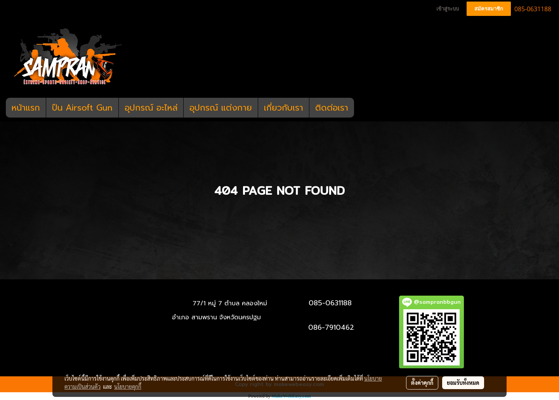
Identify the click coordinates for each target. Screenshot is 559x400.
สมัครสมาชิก (488, 9)
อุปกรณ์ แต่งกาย (220, 107)
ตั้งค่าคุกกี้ (422, 382)
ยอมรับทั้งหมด (463, 382)
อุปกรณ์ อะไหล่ (151, 107)
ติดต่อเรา (331, 107)
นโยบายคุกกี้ (127, 386)
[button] (361, 108)
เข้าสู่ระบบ (447, 9)
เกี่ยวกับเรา (283, 107)
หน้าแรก (26, 107)
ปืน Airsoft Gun (82, 107)
